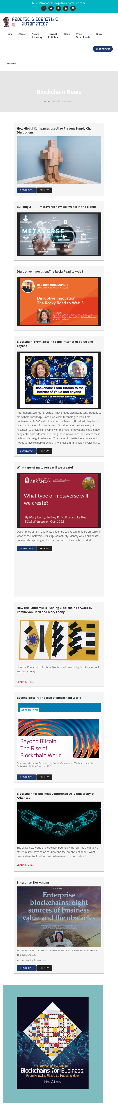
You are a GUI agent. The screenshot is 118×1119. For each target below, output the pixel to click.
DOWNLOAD (26, 190)
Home (9, 34)
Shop (67, 34)
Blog (99, 34)
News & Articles (53, 35)
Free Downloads (83, 35)
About (22, 34)
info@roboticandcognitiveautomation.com (60, 3)
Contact (11, 63)
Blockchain (103, 48)
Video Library (37, 35)
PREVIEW (44, 190)
